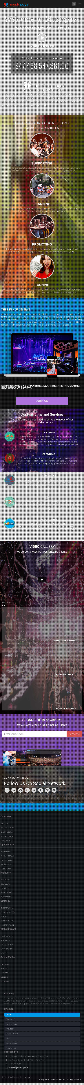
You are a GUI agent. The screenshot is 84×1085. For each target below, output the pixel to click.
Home (9, 1014)
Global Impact (12, 1034)
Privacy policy (44, 1079)
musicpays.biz (27, 1077)
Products (10, 1019)
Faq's (9, 1038)
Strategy (10, 1029)
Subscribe (74, 733)
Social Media (12, 1043)
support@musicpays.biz (18, 1068)
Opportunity (12, 1024)
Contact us (11, 1048)
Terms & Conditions (58, 1079)
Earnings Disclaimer (74, 1079)
